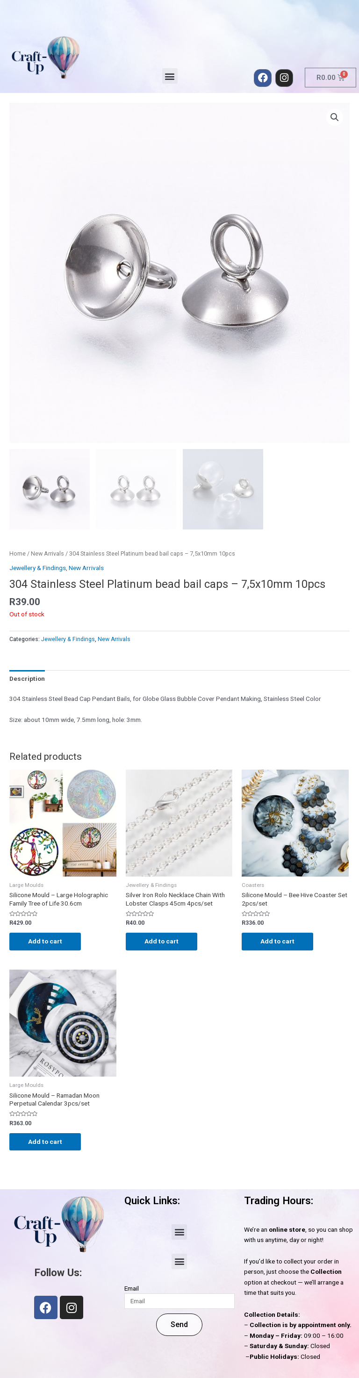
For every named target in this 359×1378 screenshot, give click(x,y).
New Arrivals (47, 553)
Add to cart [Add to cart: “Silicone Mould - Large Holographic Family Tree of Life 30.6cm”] (45, 941)
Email (131, 1288)
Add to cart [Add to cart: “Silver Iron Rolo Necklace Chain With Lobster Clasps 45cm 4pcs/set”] (161, 941)
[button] (170, 76)
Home (17, 553)
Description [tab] (27, 678)
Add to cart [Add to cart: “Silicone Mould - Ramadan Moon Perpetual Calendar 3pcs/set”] (45, 1141)
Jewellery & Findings (37, 567)
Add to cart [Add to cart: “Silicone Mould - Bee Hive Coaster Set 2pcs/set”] (277, 941)
